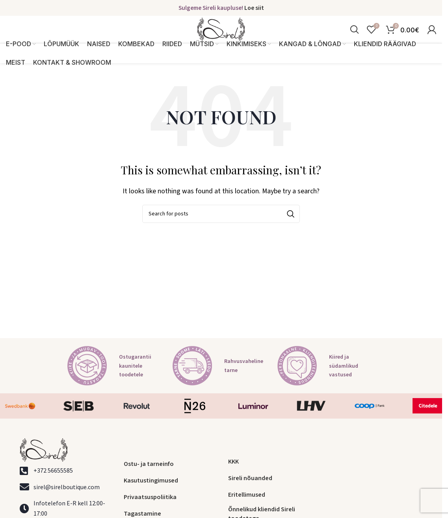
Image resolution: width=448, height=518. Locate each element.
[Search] (354, 37)
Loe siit (254, 8)
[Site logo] (221, 36)
